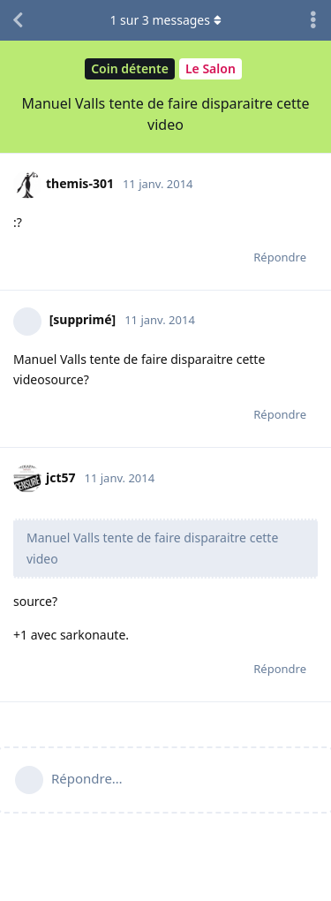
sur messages (165, 19)
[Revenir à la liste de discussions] (17, 20)
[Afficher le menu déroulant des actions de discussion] (313, 20)
